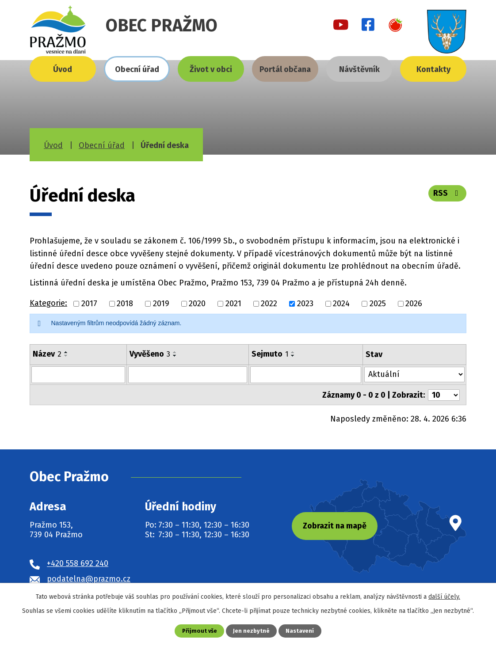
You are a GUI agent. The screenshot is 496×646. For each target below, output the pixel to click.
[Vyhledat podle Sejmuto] (306, 374)
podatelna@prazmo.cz (88, 578)
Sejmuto (270, 354)
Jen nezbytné (251, 630)
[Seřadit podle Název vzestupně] (66, 352)
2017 (89, 303)
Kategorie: (48, 303)
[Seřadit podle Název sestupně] (66, 355)
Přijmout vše (199, 630)
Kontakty (433, 69)
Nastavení (300, 630)
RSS (447, 193)
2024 (341, 303)
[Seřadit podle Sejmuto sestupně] (293, 355)
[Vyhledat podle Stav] (414, 374)
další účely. (444, 596)
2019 (161, 303)
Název (47, 354)
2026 (413, 303)
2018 (125, 303)
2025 (378, 303)
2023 (305, 303)
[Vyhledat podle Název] (78, 374)
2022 (269, 303)
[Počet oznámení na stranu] (444, 394)
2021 (233, 303)
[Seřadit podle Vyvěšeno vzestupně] (175, 352)
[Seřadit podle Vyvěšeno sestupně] (175, 355)
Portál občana (285, 69)
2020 (197, 303)
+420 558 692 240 (77, 562)
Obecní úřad (137, 69)
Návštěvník (359, 69)
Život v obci (211, 69)
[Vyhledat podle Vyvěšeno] (188, 374)
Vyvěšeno (150, 354)
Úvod (62, 69)
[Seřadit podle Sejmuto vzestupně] (293, 352)
